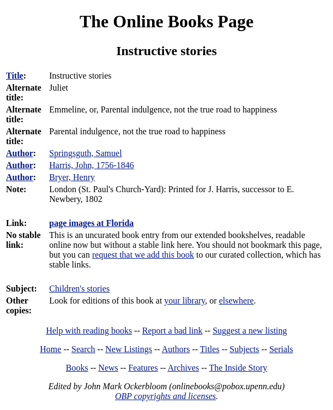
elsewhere (236, 300)
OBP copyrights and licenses (165, 396)
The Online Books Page (166, 21)
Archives (183, 367)
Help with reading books (89, 330)
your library (184, 300)
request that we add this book (143, 254)
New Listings (128, 349)
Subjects (244, 349)
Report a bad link (172, 330)
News (108, 367)
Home (50, 349)
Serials (281, 349)
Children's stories (79, 288)
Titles (210, 349)
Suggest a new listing (250, 330)
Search (83, 349)
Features (143, 367)
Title (14, 75)
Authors (176, 349)
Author (19, 153)
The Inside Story (238, 367)
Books (77, 367)
